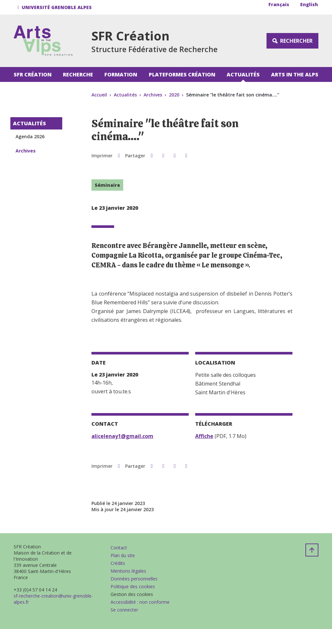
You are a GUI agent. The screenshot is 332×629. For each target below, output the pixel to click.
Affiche (204, 436)
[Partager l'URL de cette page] (186, 155)
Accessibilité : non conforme (140, 602)
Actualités (243, 74)
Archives (153, 95)
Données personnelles (134, 579)
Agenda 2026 (30, 136)
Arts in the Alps (294, 74)
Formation (120, 74)
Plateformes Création (182, 74)
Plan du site (123, 555)
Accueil (99, 95)
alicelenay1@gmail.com (122, 436)
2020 (174, 95)
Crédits (118, 563)
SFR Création (33, 74)
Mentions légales (128, 571)
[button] (56, 7)
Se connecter (124, 610)
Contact (119, 548)
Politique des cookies (133, 586)
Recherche (78, 74)
